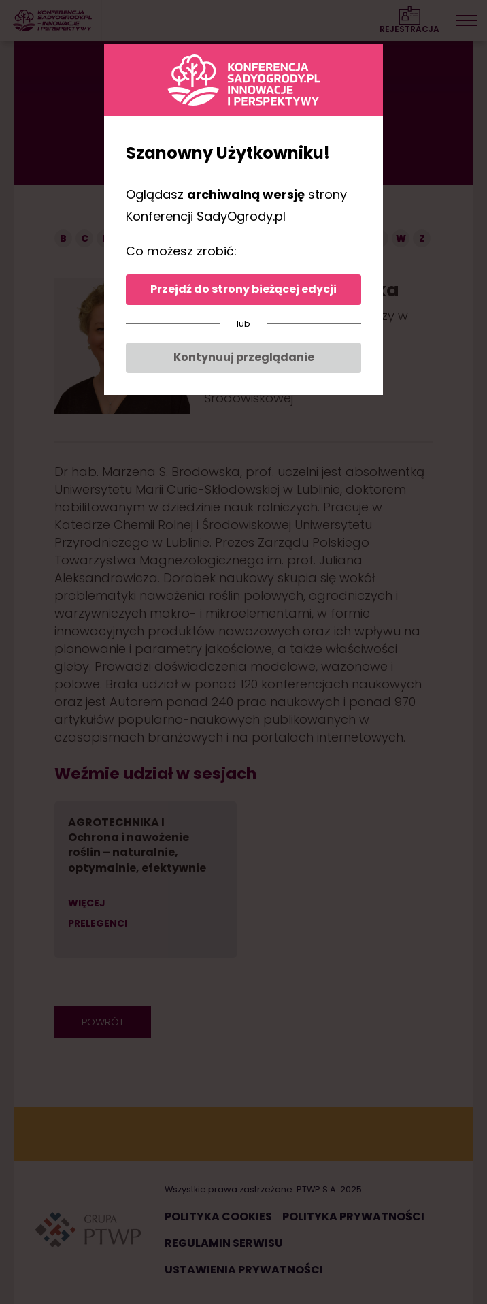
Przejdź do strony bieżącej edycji (243, 289)
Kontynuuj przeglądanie (243, 357)
